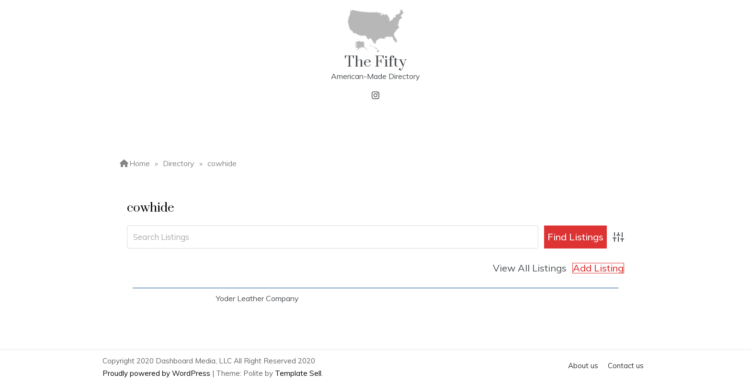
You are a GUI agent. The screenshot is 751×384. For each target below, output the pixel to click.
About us (583, 365)
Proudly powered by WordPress (157, 373)
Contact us (626, 365)
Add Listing (598, 268)
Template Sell (298, 373)
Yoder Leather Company (257, 298)
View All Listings (530, 268)
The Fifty (375, 62)
